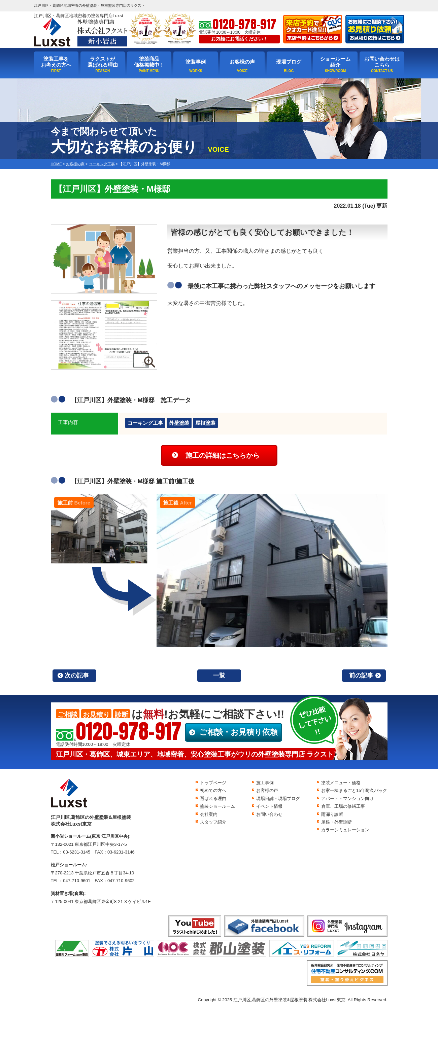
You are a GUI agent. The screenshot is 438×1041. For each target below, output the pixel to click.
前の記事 (361, 675)
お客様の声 (242, 62)
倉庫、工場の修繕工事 (343, 806)
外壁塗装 (179, 423)
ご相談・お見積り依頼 (238, 732)
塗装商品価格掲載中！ (149, 62)
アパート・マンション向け (347, 798)
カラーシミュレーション (345, 829)
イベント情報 (269, 806)
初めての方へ (213, 790)
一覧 (219, 675)
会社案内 (208, 814)
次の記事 (77, 675)
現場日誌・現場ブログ (278, 798)
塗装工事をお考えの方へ (56, 62)
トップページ (213, 782)
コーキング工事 (145, 423)
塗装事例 (196, 62)
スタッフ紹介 (213, 822)
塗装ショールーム (217, 806)
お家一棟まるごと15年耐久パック (354, 790)
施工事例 (265, 782)
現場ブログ (288, 62)
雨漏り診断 (332, 814)
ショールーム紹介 (335, 62)
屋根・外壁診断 (336, 822)
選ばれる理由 (213, 798)
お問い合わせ (269, 814)
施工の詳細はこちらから (223, 455)
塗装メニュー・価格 (341, 782)
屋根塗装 (205, 423)
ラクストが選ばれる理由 (103, 62)
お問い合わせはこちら (382, 62)
